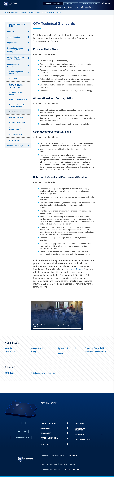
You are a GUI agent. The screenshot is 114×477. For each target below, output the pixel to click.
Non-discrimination (52, 464)
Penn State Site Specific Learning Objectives (17, 105)
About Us (8, 348)
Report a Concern (53, 3)
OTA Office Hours (14, 140)
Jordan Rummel (76, 269)
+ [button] (67, 423)
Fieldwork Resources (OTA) (18, 99)
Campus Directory (83, 439)
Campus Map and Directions (95, 352)
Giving (33, 352)
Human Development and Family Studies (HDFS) (15, 50)
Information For (86, 7)
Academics (59, 7)
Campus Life (72, 7)
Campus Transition (89, 3)
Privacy (42, 464)
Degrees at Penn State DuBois (30, 12)
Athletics (45, 444)
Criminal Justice (13, 37)
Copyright (72, 464)
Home (7, 12)
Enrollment (46, 433)
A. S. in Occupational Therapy (51, 12)
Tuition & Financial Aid (49, 439)
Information (80, 434)
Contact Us (70, 3)
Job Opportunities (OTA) (17, 122)
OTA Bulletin (9, 373)
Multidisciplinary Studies (13, 65)
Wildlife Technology (15, 145)
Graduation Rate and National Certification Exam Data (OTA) (16, 85)
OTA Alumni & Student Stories (16, 93)
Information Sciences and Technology (15, 58)
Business (10, 31)
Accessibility (63, 464)
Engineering (12, 42)
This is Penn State (49, 423)
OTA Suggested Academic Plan (43, 373)
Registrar (61, 353)
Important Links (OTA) (16, 117)
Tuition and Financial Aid (94, 348)
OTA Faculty (13, 79)
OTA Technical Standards (17, 112)
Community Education (80, 429)
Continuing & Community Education (67, 349)
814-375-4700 (73, 455)
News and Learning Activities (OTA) (15, 128)
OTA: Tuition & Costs (16, 135)
